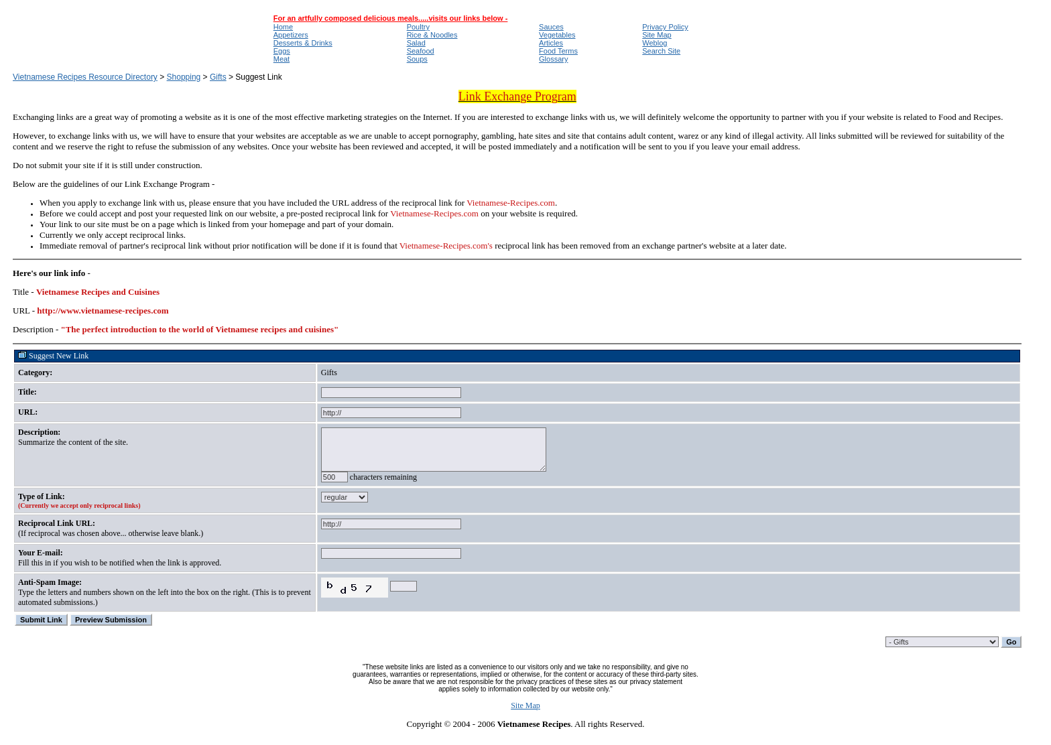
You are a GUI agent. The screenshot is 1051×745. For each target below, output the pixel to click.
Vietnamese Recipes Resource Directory (85, 77)
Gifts (218, 77)
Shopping (184, 77)
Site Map (525, 715)
